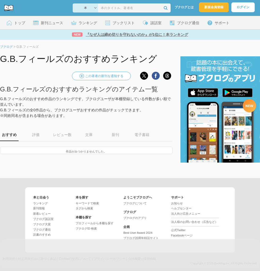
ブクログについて (135, 203)
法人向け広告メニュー (185, 213)
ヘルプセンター (181, 208)
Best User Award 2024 (137, 232)
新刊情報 (39, 208)
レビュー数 (62, 135)
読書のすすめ (42, 234)
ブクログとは (184, 7)
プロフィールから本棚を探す (95, 223)
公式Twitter (178, 230)
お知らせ (177, 203)
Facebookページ (182, 235)
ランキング (40, 203)
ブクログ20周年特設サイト (141, 238)
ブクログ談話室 (43, 219)
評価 (36, 135)
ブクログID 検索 (86, 228)
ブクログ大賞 (42, 224)
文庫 (89, 135)
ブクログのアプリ (135, 217)
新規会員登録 (213, 7)
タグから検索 (84, 208)
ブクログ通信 (42, 229)
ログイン (243, 7)
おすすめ (9, 135)
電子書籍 (142, 135)
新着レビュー (42, 213)
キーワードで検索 (87, 203)
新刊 (115, 135)
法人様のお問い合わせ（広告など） (194, 221)
